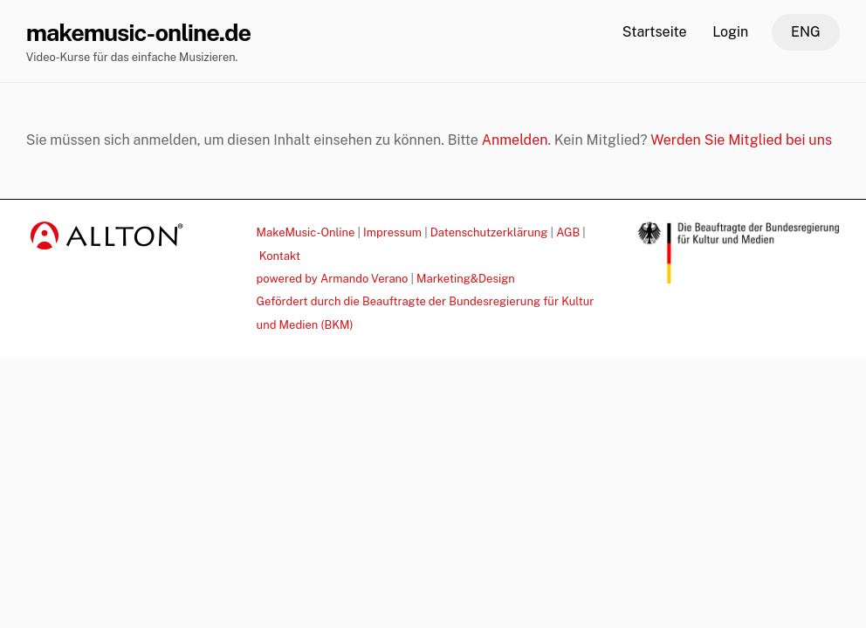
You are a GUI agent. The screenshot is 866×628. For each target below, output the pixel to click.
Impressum (392, 232)
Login (730, 32)
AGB (568, 232)
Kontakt (279, 256)
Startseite (654, 32)
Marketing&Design (465, 278)
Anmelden (515, 140)
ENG (806, 32)
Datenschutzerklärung (489, 232)
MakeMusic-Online (306, 232)
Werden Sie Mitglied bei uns (741, 140)
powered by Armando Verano (333, 278)
